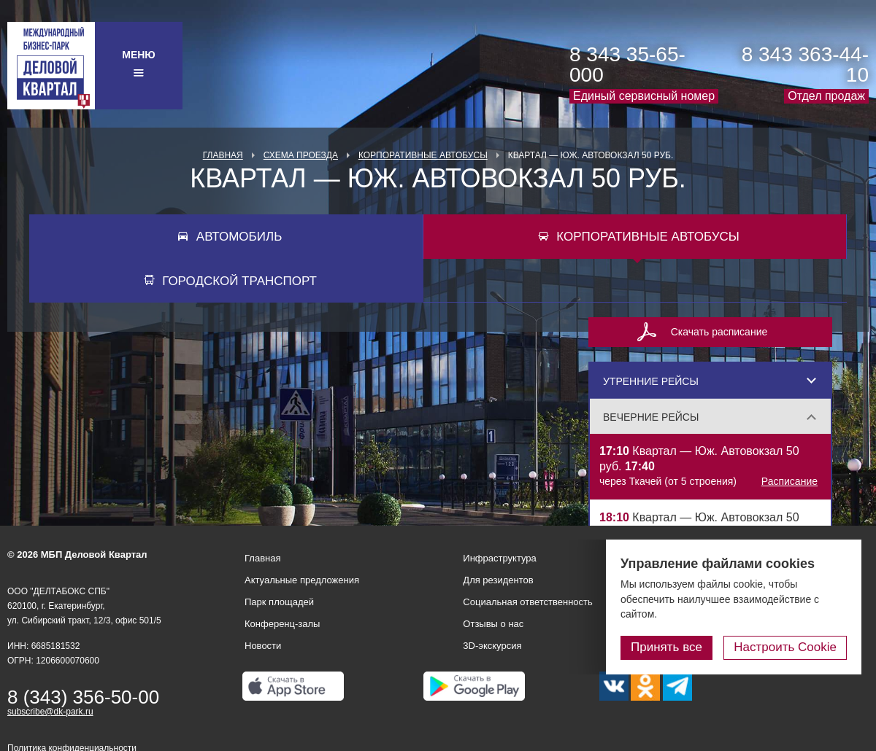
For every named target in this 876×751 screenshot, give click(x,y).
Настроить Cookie (785, 647)
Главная (223, 155)
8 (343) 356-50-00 (83, 697)
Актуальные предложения (302, 580)
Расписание (789, 481)
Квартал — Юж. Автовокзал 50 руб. (710, 467)
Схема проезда (301, 155)
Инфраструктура (499, 558)
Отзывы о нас (493, 623)
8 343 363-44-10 (805, 64)
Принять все (666, 647)
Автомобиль (239, 237)
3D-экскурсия (492, 645)
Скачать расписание (719, 332)
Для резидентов (498, 580)
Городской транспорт (239, 281)
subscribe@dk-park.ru (50, 712)
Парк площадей (279, 601)
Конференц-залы (282, 623)
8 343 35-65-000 (627, 64)
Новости (263, 645)
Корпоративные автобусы (423, 155)
